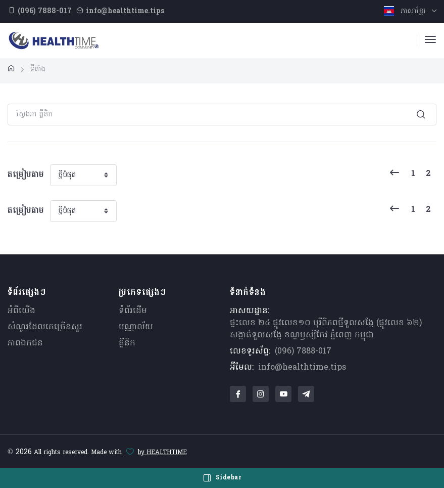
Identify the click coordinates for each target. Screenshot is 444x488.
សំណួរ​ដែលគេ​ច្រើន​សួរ (45, 327)
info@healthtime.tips (302, 368)
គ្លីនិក (127, 343)
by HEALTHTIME (162, 452)
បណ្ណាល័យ (136, 327)
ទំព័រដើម (133, 311)
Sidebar (222, 477)
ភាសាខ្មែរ (406, 11)
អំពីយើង (21, 311)
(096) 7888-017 (303, 351)
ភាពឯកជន (25, 343)
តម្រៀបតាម (26, 175)
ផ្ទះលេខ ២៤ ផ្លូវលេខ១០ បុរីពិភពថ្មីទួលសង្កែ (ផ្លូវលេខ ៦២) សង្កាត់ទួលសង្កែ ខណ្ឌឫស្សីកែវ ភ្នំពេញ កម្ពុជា (326, 329)
